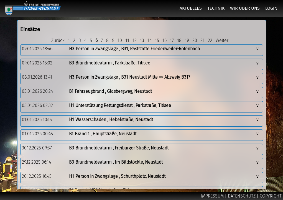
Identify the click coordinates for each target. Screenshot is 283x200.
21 (202, 40)
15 (157, 40)
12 (134, 40)
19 (187, 40)
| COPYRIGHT (269, 196)
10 (120, 40)
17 (172, 40)
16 (164, 40)
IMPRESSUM (213, 196)
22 (210, 40)
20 (194, 40)
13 (142, 40)
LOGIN (271, 8)
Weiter (222, 40)
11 (127, 40)
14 (149, 40)
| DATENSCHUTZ (241, 196)
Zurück (58, 40)
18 (179, 40)
